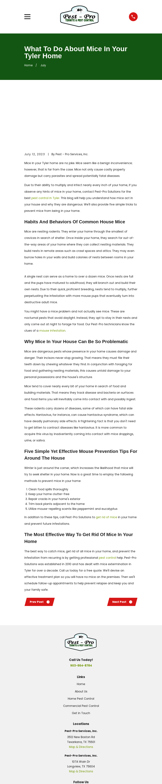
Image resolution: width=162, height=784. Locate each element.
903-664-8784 (81, 616)
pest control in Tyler (45, 149)
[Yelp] (89, 740)
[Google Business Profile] (73, 740)
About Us (81, 642)
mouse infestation (52, 281)
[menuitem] (29, 777)
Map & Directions (81, 698)
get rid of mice (106, 468)
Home (81, 635)
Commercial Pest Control (81, 657)
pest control (107, 508)
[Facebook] (81, 740)
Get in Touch (81, 664)
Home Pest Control (81, 650)
